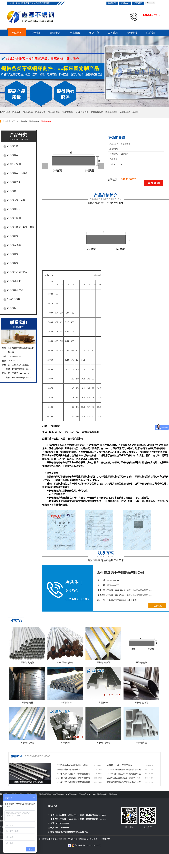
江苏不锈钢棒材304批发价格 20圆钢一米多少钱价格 (74, 765)
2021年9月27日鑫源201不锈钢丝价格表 (73, 782)
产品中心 (125, 3)
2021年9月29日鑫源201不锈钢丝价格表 (73, 778)
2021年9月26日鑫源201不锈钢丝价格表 (124, 782)
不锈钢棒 (16, 112)
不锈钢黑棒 (28, 112)
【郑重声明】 (106, 839)
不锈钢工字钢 (14, 218)
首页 (13, 121)
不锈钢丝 (11, 191)
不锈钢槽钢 (12, 254)
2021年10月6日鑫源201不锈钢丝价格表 (124, 769)
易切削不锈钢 (14, 164)
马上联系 (157, 605)
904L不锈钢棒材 (100, 794)
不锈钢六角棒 (14, 245)
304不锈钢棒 (67, 112)
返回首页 (138, 3)
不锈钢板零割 (111, 112)
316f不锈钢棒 (13, 299)
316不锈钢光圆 (82, 112)
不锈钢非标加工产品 (17, 272)
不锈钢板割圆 (97, 112)
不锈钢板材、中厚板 (17, 173)
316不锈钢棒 (71, 794)
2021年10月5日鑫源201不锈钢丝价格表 (73, 774)
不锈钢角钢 (12, 236)
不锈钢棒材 (12, 155)
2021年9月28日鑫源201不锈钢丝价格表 (124, 778)
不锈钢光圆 (12, 146)
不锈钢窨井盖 (14, 281)
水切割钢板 (125, 112)
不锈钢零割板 (14, 182)
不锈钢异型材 (14, 209)
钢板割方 (136, 112)
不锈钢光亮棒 (54, 112)
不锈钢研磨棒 (45, 794)
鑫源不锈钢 (94, 202)
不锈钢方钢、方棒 (16, 200)
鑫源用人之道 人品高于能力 (119, 765)
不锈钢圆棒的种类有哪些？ (68, 769)
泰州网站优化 (82, 839)
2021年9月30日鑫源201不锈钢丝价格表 (124, 774)
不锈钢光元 (40, 112)
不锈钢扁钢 (34, 121)
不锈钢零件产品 (15, 290)
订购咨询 (112, 3)
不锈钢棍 (11, 308)
